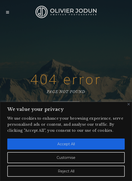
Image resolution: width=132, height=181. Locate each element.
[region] (66, 141)
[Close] (128, 104)
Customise (66, 157)
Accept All (66, 144)
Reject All (66, 171)
